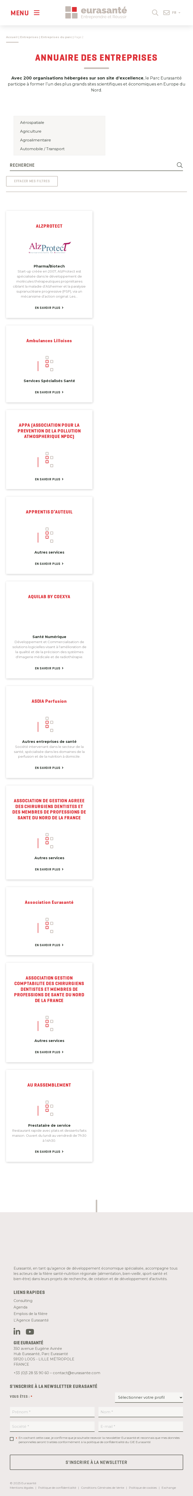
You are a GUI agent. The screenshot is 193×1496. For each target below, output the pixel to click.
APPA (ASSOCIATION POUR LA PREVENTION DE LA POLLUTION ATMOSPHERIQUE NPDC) (49, 430)
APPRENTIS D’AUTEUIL (49, 512)
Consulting (23, 1300)
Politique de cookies (143, 1487)
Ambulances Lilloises (49, 340)
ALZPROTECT (49, 226)
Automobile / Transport (59, 148)
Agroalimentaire (59, 140)
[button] (155, 12)
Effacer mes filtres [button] (32, 181)
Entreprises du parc (56, 37)
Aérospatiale (59, 122)
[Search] (180, 165)
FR (176, 12)
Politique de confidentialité (57, 1487)
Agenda (20, 1307)
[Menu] (25, 13)
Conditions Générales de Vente (102, 1487)
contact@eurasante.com (76, 1372)
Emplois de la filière (30, 1313)
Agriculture (59, 131)
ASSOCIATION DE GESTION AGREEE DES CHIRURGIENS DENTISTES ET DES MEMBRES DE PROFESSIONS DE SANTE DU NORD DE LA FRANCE (49, 809)
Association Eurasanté (49, 902)
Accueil (12, 37)
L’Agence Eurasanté (31, 1320)
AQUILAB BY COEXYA (49, 596)
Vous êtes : (21, 1396)
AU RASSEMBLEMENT (49, 1085)
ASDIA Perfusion (49, 701)
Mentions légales (21, 1487)
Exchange (169, 1487)
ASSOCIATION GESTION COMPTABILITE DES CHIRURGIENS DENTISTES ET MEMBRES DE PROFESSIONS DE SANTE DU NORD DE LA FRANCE (49, 989)
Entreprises (29, 37)
